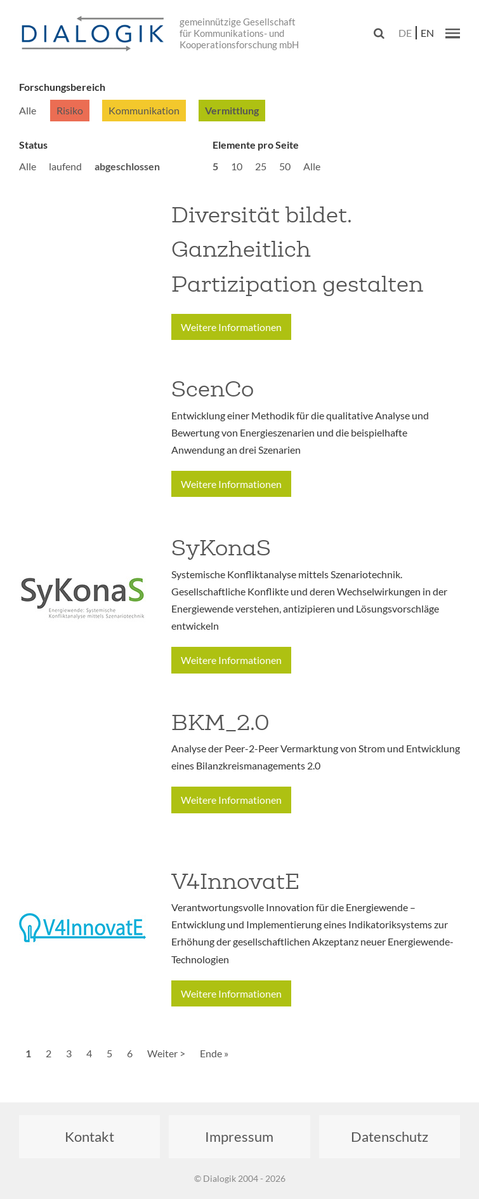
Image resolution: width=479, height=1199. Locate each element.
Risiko (69, 110)
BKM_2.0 (220, 722)
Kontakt (89, 1136)
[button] (452, 33)
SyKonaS (221, 547)
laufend (65, 166)
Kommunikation (144, 110)
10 (236, 166)
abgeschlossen (127, 166)
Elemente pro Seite (256, 145)
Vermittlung (232, 110)
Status (33, 145)
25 (260, 166)
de (405, 33)
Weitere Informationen (231, 327)
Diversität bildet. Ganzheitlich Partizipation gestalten (297, 249)
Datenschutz (389, 1136)
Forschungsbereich (62, 87)
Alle (27, 110)
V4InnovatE (235, 881)
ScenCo (212, 389)
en (427, 33)
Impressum (239, 1136)
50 (285, 166)
